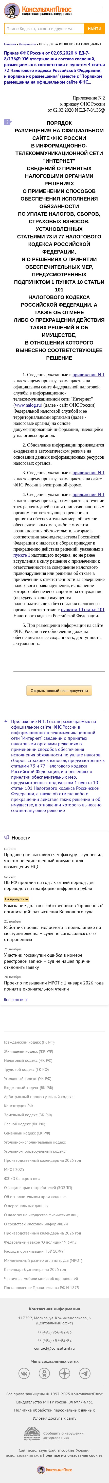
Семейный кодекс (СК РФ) (27, 1132)
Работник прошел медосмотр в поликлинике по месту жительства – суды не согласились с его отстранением (52, 933)
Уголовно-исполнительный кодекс (35, 1142)
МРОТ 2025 (14, 1169)
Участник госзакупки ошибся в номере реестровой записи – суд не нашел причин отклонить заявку (47, 961)
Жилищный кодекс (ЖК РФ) (28, 1051)
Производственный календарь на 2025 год (42, 1160)
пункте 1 (21, 555)
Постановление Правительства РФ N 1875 (41, 1287)
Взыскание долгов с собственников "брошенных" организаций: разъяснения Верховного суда (53, 908)
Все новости (13, 999)
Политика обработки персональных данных (54, 1410)
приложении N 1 (88, 374)
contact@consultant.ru (54, 1348)
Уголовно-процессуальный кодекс (34, 1151)
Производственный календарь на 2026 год (42, 1232)
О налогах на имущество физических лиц (41, 1214)
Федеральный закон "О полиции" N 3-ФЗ (40, 1242)
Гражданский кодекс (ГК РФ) (29, 1042)
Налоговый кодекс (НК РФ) (28, 1060)
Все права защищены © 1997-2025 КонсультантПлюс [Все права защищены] (54, 1393)
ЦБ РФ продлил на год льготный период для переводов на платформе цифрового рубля (49, 885)
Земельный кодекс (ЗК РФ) (28, 1114)
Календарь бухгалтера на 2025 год (35, 1269)
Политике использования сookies (72, 1455)
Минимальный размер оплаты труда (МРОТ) (43, 1260)
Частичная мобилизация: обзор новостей (41, 1278)
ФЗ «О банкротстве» (22, 1178)
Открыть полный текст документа (59, 690)
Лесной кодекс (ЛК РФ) (24, 1123)
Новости (21, 837)
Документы (27, 44)
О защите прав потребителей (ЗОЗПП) (38, 1187)
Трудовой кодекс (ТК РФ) (26, 1069)
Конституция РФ (18, 1105)
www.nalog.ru (28, 405)
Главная (10, 44)
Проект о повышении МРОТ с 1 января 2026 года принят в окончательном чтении (54, 986)
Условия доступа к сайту (54, 1418)
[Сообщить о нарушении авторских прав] (54, 1434)
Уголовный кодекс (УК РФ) (27, 1078)
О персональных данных (26, 1205)
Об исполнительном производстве (35, 1196)
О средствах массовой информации (36, 1223)
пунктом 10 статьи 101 (82, 609)
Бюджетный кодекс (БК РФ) (28, 1087)
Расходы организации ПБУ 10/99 (34, 1251)
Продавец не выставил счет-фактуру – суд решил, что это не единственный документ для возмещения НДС (53, 861)
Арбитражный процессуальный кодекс (38, 1096)
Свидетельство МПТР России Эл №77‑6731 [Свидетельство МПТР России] (54, 1401)
